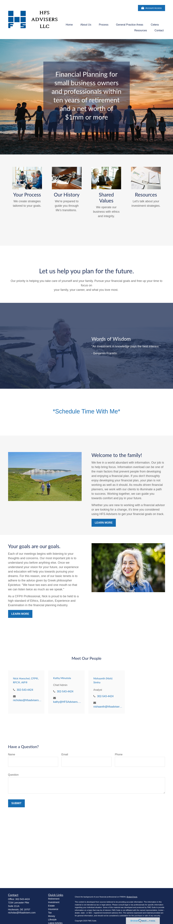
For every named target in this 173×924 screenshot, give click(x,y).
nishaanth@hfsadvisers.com (107, 706)
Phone (118, 754)
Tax (50, 912)
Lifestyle (52, 919)
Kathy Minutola (62, 678)
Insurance (53, 909)
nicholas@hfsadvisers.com (27, 700)
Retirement (53, 898)
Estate (51, 905)
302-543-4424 (25, 689)
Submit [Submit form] (16, 803)
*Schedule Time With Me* (86, 411)
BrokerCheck (132, 897)
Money (51, 916)
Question (13, 774)
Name (11, 754)
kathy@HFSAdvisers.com (67, 701)
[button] (69, 25)
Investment (53, 902)
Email (64, 754)
